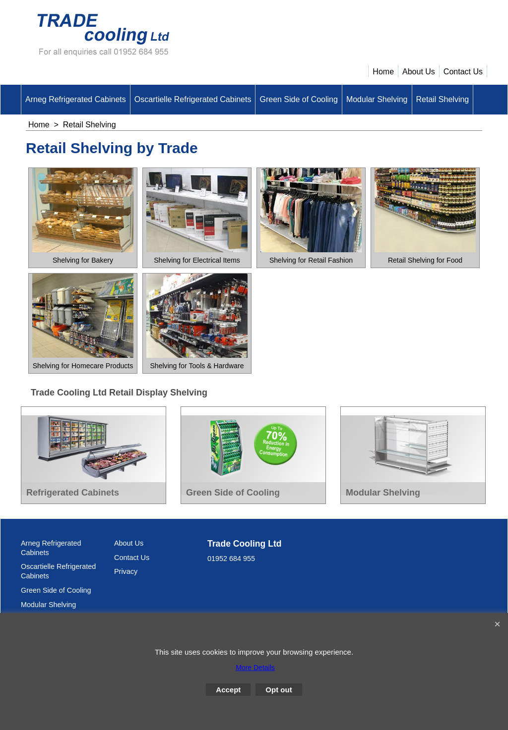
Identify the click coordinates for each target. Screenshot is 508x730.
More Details (255, 668)
